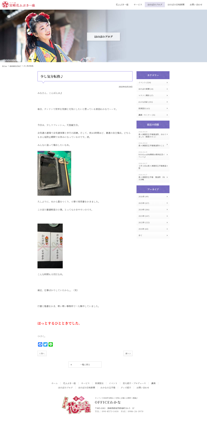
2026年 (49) (153, 196)
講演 (153, 383)
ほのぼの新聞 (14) (153, 89)
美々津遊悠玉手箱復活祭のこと (153, 144)
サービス (138, 4)
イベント (113, 383)
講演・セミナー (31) (153, 114)
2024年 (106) (153, 209)
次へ (42, 353)
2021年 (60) (153, 229)
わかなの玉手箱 (107, 387)
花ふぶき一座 (122, 4)
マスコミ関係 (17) (153, 95)
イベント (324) (153, 82)
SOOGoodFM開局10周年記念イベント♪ (153, 154)
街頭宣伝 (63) (153, 108)
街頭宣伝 (99, 383)
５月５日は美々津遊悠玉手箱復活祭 (153, 166)
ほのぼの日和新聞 (176, 4)
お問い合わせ (196, 4)
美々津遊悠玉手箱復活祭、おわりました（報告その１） (153, 134)
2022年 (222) (153, 222)
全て (153, 235)
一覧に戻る (80, 364)
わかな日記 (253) (153, 102)
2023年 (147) (153, 216)
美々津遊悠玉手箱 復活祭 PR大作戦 (153, 177)
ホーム (5, 66)
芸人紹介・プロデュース (134, 383)
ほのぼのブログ (154, 4)
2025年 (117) (153, 203)
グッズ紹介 (126, 387)
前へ (128, 353)
